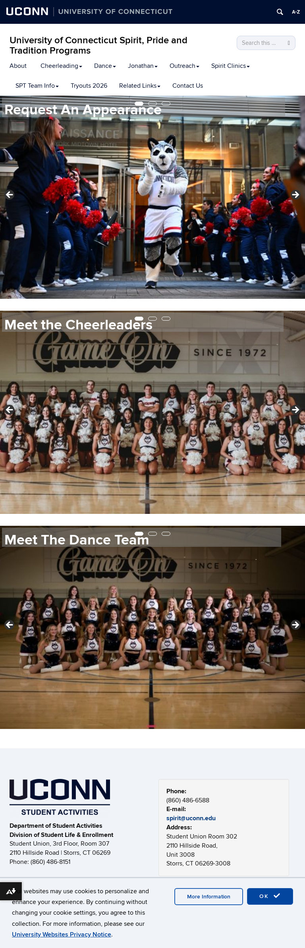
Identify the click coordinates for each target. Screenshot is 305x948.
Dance (105, 66)
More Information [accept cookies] (208, 896)
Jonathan (143, 66)
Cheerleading (61, 66)
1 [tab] (139, 104)
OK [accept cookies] (270, 896)
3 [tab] (166, 104)
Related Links (139, 86)
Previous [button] (10, 195)
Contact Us (187, 86)
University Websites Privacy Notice (61, 934)
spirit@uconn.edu (191, 818)
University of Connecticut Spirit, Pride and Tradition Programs (98, 45)
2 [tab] (152, 104)
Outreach (184, 66)
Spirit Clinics (230, 66)
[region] (152, 197)
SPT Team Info (37, 86)
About (18, 66)
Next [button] (295, 195)
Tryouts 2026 (89, 86)
